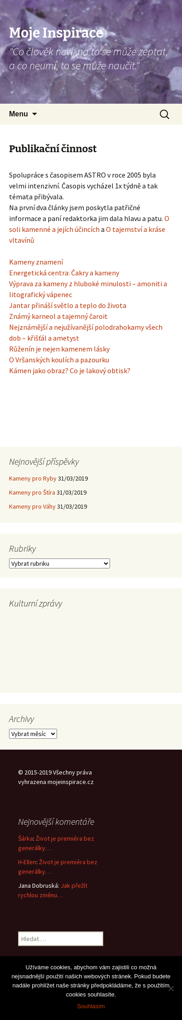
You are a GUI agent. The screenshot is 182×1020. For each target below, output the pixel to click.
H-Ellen (27, 862)
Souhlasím (91, 1006)
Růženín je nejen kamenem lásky (59, 348)
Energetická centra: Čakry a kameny (64, 272)
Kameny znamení (36, 261)
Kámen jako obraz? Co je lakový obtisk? (69, 370)
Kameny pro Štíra (32, 492)
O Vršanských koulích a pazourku (59, 359)
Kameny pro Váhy (32, 506)
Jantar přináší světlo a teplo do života (67, 305)
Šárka (25, 838)
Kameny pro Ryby (33, 478)
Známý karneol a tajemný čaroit (58, 316)
